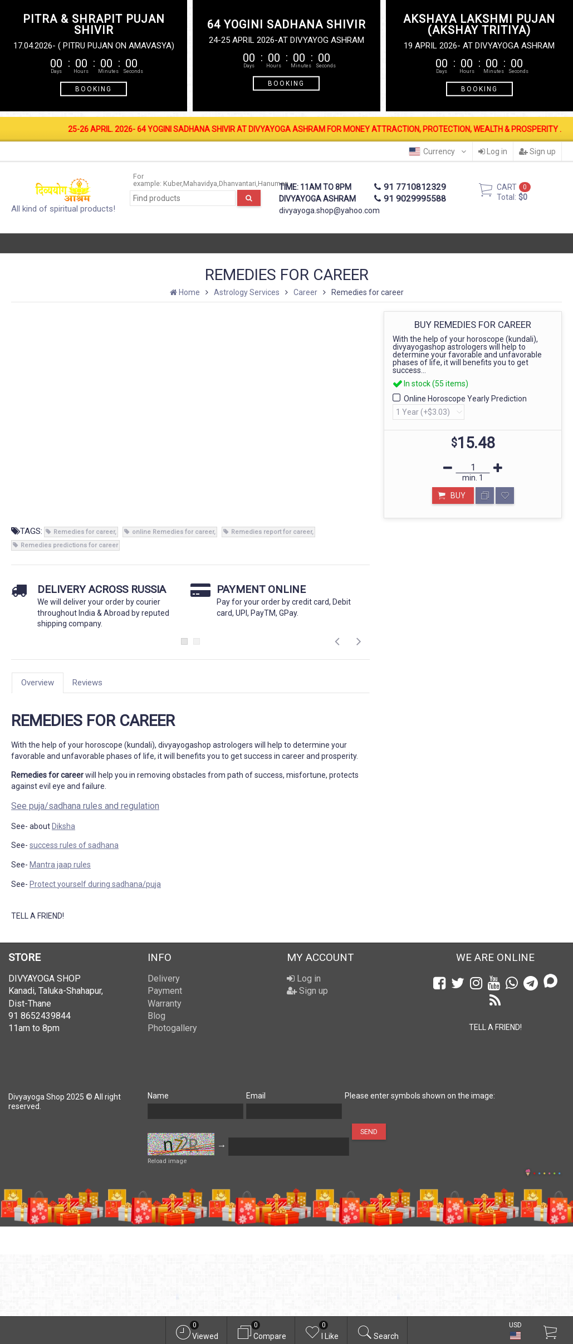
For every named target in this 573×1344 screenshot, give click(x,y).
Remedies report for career (271, 532)
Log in (492, 151)
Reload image (167, 1161)
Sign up (537, 151)
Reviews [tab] (87, 683)
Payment (165, 990)
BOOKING (93, 88)
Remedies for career (84, 532)
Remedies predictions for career (69, 545)
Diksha (63, 826)
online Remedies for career (173, 532)
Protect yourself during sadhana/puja (95, 884)
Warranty (165, 1003)
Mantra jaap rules (60, 864)
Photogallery (172, 1028)
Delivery (164, 978)
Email (256, 1095)
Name (158, 1095)
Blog (156, 1016)
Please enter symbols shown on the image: (420, 1095)
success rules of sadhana (74, 845)
